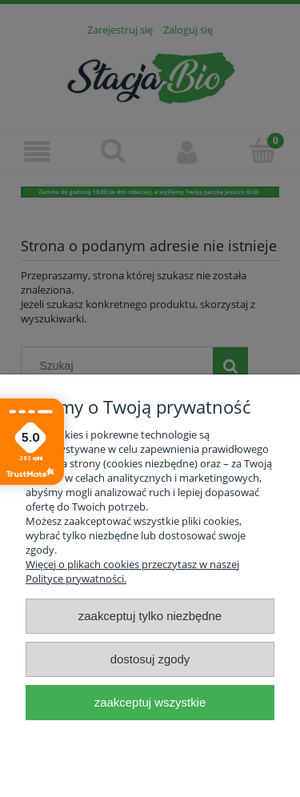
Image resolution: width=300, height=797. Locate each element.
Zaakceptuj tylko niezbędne (150, 616)
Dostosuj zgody (150, 659)
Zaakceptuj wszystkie (150, 702)
